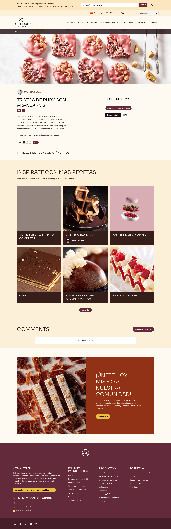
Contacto (154, 22)
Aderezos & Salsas (106, 494)
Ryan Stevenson (32, 92)
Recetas (94, 22)
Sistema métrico (113, 115)
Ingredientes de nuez (108, 480)
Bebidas (102, 501)
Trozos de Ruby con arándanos (119, 108)
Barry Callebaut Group (78, 490)
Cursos (132, 476)
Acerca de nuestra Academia (141, 473)
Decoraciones (104, 490)
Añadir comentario (143, 329)
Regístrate (103, 416)
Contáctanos (73, 493)
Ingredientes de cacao (108, 476)
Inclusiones (103, 487)
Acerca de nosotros (76, 486)
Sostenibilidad (74, 482)
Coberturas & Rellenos (108, 483)
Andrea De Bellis (78, 240)
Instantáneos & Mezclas (109, 498)
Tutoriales (133, 487)
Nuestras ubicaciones (138, 480)
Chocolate (103, 473)
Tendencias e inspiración (109, 22)
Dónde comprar (75, 500)
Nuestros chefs (135, 483)
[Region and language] (109, 5)
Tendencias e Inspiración (78, 479)
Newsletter (73, 497)
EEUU (125, 115)
